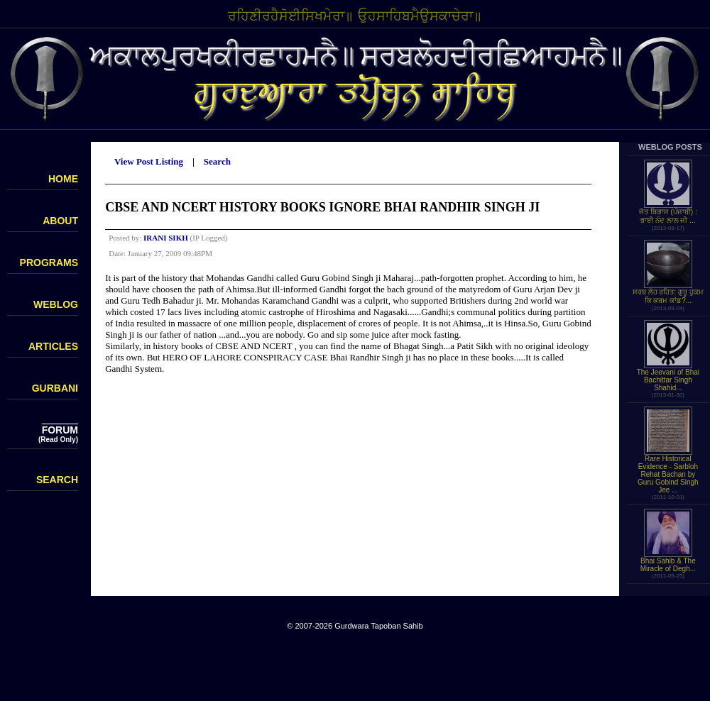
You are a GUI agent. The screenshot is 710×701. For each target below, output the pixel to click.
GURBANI (55, 388)
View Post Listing (148, 161)
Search (217, 161)
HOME (63, 178)
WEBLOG (55, 304)
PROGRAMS (49, 262)
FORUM (60, 430)
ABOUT (60, 220)
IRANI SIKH (165, 237)
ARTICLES (53, 346)
